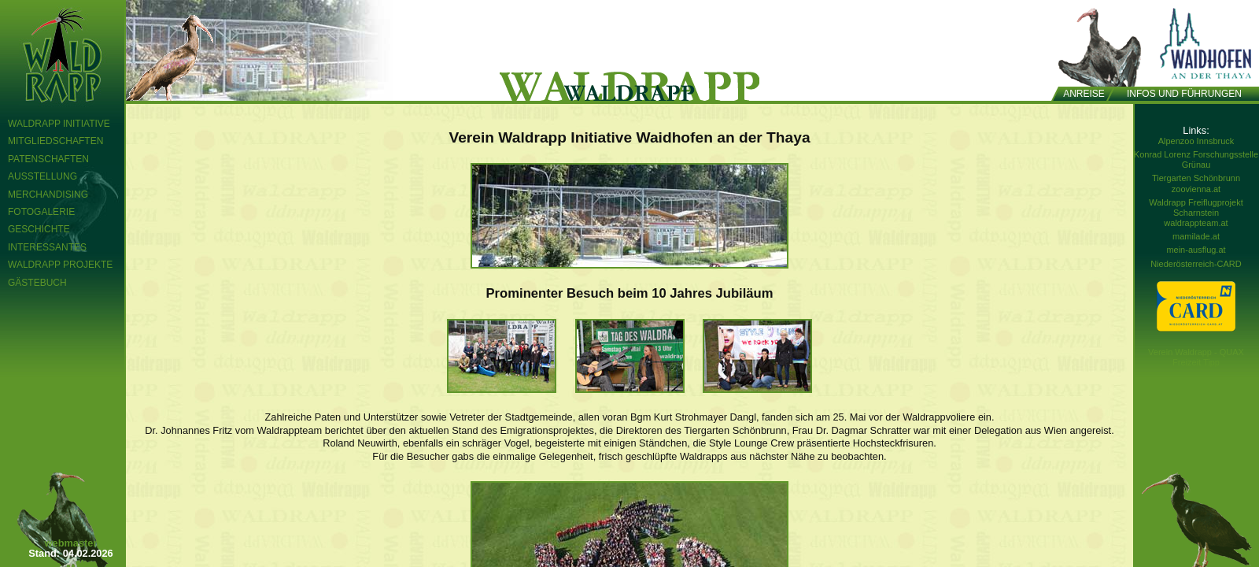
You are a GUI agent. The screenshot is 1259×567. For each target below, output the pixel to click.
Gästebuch (37, 282)
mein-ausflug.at (1195, 249)
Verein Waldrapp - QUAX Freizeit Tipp (1196, 357)
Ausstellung (42, 176)
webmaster (71, 543)
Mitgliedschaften (55, 140)
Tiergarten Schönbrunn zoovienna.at (1196, 183)
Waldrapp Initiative (59, 123)
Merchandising (48, 194)
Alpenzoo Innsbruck (1196, 141)
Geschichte (39, 229)
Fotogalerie (41, 211)
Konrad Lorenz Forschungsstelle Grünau (1196, 159)
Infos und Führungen (1184, 93)
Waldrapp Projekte (60, 264)
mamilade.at (1196, 236)
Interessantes (47, 247)
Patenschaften (48, 159)
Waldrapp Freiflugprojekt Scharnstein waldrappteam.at (1195, 213)
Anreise (1084, 93)
